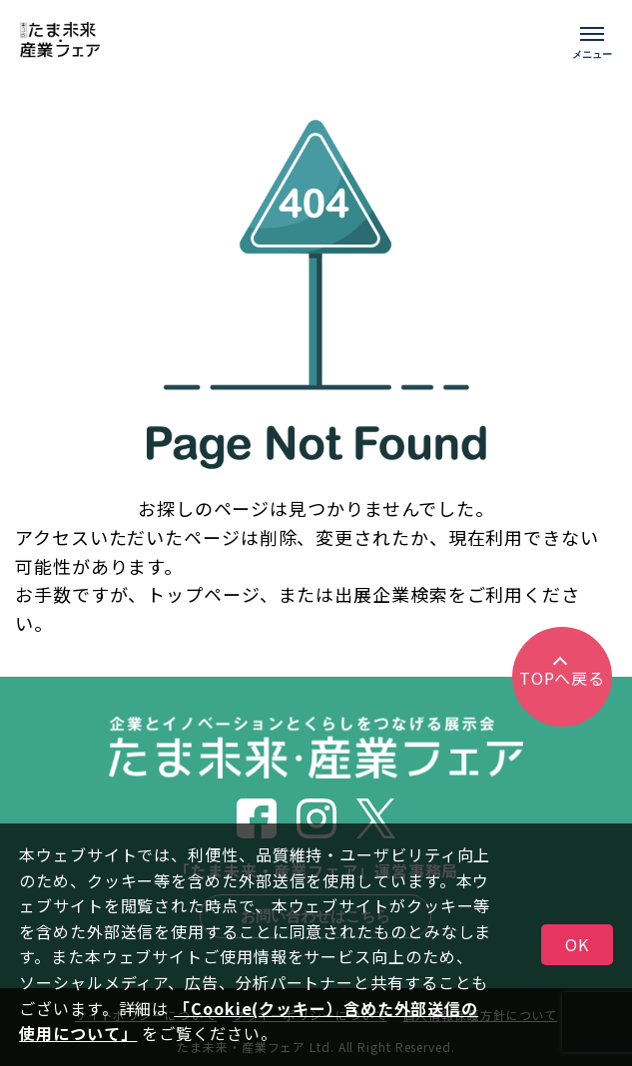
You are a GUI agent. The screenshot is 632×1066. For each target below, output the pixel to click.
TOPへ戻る (562, 678)
